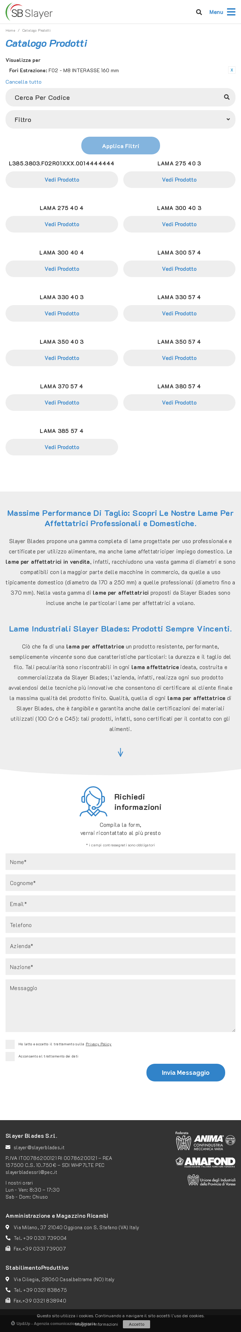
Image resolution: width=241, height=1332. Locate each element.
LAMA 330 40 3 (62, 297)
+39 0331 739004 (45, 1238)
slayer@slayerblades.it (39, 1147)
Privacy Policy (98, 1044)
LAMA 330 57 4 (179, 297)
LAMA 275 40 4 (62, 207)
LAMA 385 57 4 (62, 430)
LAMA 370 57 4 (62, 386)
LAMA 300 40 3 (179, 207)
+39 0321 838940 (44, 1300)
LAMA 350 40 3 (62, 341)
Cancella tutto (24, 81)
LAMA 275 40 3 (179, 163)
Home (10, 30)
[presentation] (70, 1081)
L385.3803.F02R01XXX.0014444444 (62, 163)
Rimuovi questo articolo (231, 70)
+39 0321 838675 (45, 1290)
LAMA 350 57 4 (179, 341)
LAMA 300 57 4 (179, 252)
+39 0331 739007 (44, 1248)
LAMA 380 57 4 (179, 386)
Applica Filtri (120, 146)
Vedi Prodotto (62, 179)
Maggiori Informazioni (96, 1324)
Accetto (136, 1324)
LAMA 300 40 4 (61, 252)
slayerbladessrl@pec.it (31, 1172)
